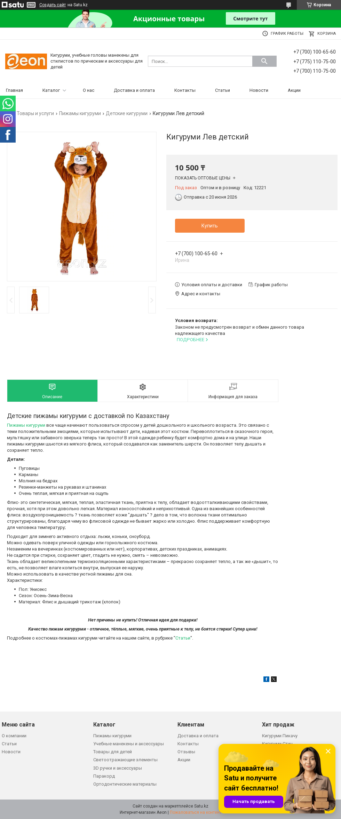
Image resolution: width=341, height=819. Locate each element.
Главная (14, 90)
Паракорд (104, 776)
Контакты (185, 90)
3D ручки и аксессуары (117, 768)
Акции (294, 90)
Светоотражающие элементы (125, 759)
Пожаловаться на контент (195, 812)
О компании (14, 735)
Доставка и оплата (134, 90)
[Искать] (264, 61)
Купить (209, 225)
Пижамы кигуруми (80, 113)
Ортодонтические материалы (125, 784)
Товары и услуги (35, 113)
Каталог (51, 90)
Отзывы (186, 751)
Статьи (222, 90)
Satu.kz (201, 806)
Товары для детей (112, 751)
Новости (258, 90)
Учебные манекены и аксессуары (128, 743)
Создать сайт (52, 4)
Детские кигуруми (127, 113)
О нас (88, 90)
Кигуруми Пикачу (280, 735)
